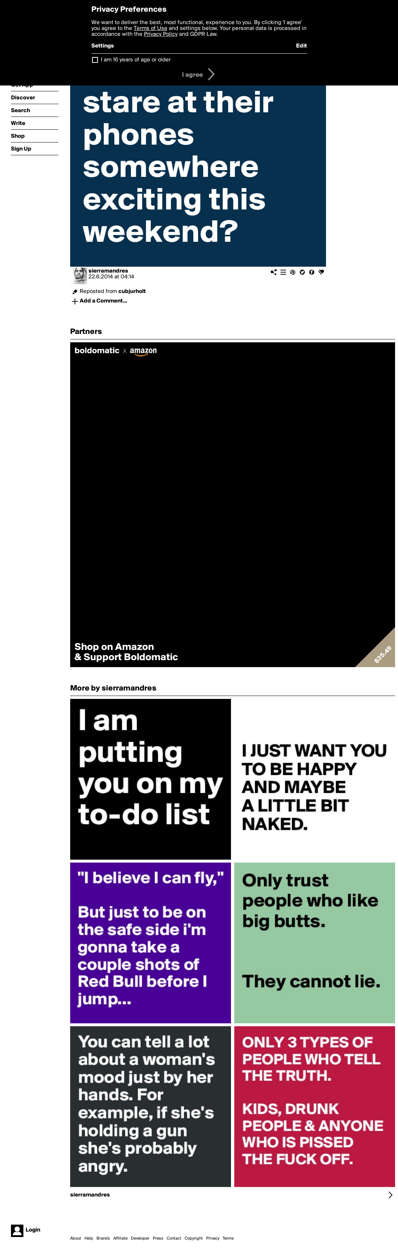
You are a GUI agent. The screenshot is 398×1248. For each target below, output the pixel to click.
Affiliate (120, 1238)
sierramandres (108, 271)
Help (88, 1238)
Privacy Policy (161, 34)
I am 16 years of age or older (136, 60)
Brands (103, 1238)
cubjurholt (132, 291)
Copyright (194, 1238)
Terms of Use (150, 28)
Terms (228, 1238)
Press (158, 1238)
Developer (140, 1238)
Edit (301, 46)
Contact (174, 1238)
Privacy (212, 1238)
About (75, 1238)
